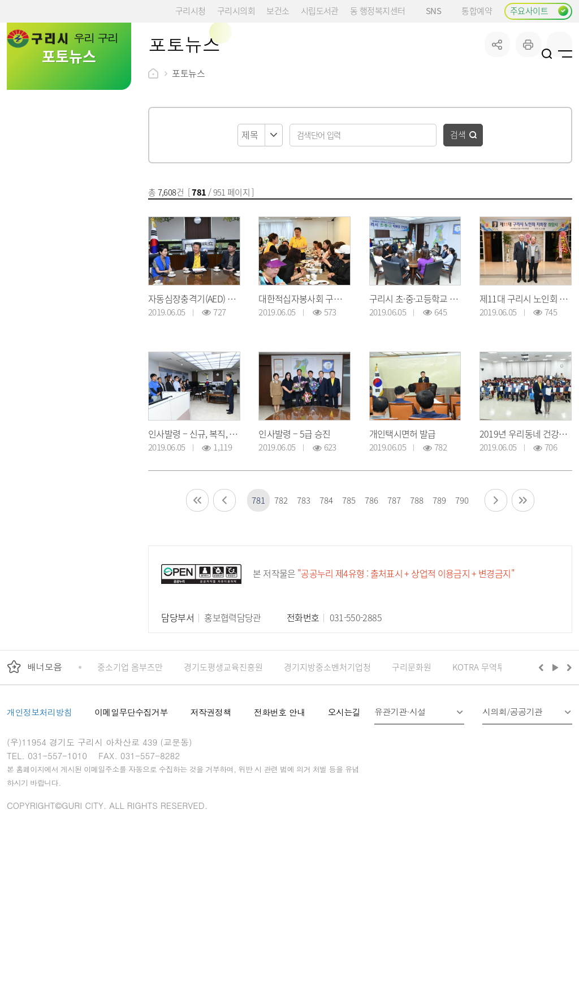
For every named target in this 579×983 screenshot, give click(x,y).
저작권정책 (211, 797)
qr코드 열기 (559, 129)
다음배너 (567, 752)
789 (439, 585)
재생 (555, 752)
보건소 (277, 10)
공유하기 (497, 129)
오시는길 (344, 797)
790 (461, 585)
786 (371, 585)
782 (280, 585)
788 (416, 585)
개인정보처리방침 (39, 797)
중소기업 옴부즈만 (130, 752)
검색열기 (547, 53)
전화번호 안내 (279, 797)
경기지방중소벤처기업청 (327, 752)
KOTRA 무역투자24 (487, 752)
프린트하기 (528, 129)
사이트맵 (565, 53)
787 (393, 585)
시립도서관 (320, 10)
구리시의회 (236, 10)
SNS (438, 10)
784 (325, 585)
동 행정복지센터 (377, 10)
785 (348, 585)
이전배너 (543, 752)
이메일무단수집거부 (131, 797)
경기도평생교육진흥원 (223, 752)
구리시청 (190, 10)
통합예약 (476, 10)
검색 (458, 220)
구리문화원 (411, 752)
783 (303, 585)
